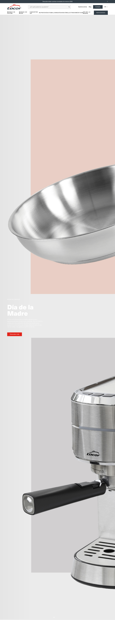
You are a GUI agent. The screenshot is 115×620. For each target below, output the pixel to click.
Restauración (61, 12)
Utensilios (52, 12)
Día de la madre (86, 12)
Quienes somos (82, 7)
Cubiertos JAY (34, 12)
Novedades (100, 12)
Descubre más (14, 334)
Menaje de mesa (23, 12)
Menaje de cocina (11, 12)
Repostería (43, 12)
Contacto (97, 7)
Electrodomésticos (75, 12)
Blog (90, 7)
